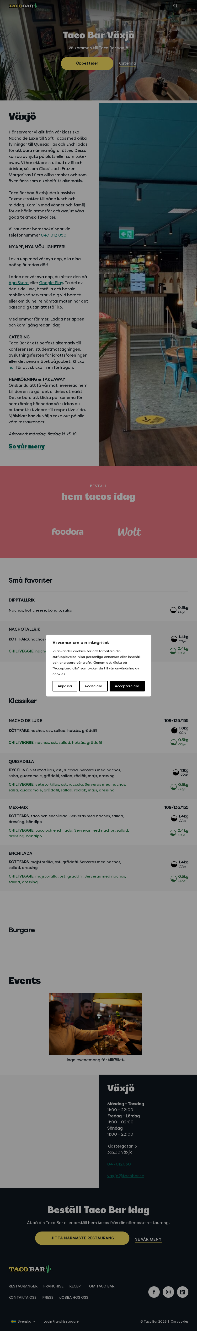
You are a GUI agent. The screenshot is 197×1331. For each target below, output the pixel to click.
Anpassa (65, 686)
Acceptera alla (127, 686)
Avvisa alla (93, 686)
